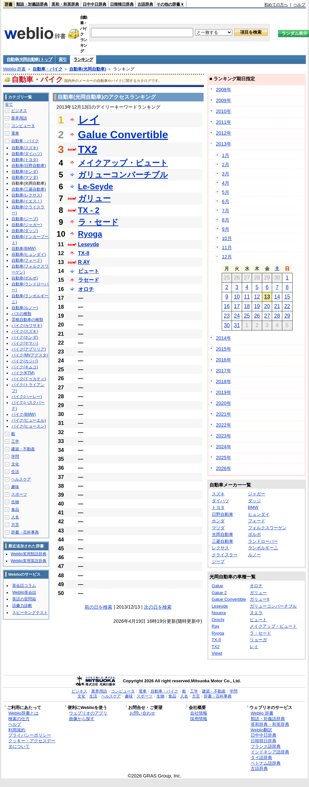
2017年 (223, 370)
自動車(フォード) (27, 260)
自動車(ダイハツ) (27, 153)
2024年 (223, 446)
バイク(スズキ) (25, 331)
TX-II (84, 253)
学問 (15, 456)
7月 (225, 210)
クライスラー (225, 554)
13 (267, 297)
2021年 (223, 414)
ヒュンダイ (258, 514)
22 (287, 306)
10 (237, 297)
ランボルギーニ (263, 547)
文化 (15, 464)
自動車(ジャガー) (27, 225)
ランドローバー (263, 541)
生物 (15, 502)
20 (267, 306)
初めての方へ (276, 4)
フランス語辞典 (266, 746)
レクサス (220, 547)
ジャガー (256, 493)
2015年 (223, 349)
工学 (15, 441)
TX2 (88, 149)
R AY (84, 262)
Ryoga (90, 233)
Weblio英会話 (24, 592)
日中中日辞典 (94, 4)
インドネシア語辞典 (270, 751)
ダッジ (254, 500)
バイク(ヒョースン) (29, 426)
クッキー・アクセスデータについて (31, 743)
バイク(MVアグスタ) (30, 355)
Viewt (217, 653)
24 (237, 316)
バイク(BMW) (24, 414)
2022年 (223, 425)
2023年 (223, 435)
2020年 (223, 403)
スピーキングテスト (30, 612)
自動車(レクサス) (27, 195)
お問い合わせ (142, 713)
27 (267, 316)
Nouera (219, 612)
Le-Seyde (95, 186)
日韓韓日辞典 (122, 4)
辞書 (9, 4)
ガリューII (259, 599)
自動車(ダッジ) (25, 230)
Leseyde (88, 244)
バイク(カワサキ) (27, 325)
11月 (227, 247)
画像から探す (82, 718)
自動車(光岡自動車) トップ (29, 59)
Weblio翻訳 (261, 729)
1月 (225, 155)
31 (237, 325)
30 (227, 325)
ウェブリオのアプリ (88, 713)
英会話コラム (24, 585)
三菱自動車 (222, 541)
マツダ (218, 527)
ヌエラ (256, 612)
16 (227, 306)
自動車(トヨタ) (25, 159)
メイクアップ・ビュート (123, 162)
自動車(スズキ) (25, 147)
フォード (256, 520)
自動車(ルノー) (25, 307)
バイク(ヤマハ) (25, 343)
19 (257, 306)
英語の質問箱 (24, 599)
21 (277, 306)
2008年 (223, 89)
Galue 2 (219, 592)
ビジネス (19, 110)
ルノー (254, 554)
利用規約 (16, 729)
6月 (225, 201)
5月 (225, 192)
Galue (217, 585)
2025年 (223, 457)
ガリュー (94, 198)
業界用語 (19, 118)
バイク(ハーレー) (27, 396)
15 (287, 297)
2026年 (223, 468)
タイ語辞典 (261, 757)
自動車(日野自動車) (29, 165)
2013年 (223, 143)
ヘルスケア (21, 479)
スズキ (218, 493)
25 (247, 316)
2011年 (223, 122)
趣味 (15, 487)
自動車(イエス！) (27, 201)
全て (9, 104)
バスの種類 (21, 313)
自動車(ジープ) (25, 219)
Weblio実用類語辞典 (28, 554)
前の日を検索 (98, 607)
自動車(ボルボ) (25, 278)
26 (257, 316)
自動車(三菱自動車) (29, 189)
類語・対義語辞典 (32, 4)
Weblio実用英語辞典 (28, 561)
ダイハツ (220, 500)
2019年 (223, 392)
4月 (225, 183)
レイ (89, 120)
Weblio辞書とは (23, 713)
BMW (253, 507)
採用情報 (198, 718)
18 (247, 306)
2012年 (223, 133)
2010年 (223, 111)
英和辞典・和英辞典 (270, 724)
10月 (227, 238)
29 (287, 316)
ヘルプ (299, 4)
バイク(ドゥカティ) (29, 379)
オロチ (86, 289)
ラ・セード (98, 222)
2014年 (223, 338)
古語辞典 (145, 4)
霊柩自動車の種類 (27, 319)
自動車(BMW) (24, 248)
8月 (225, 220)
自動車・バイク (48, 68)
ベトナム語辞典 (266, 763)
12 (257, 297)
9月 (225, 229)
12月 (227, 256)
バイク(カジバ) (25, 361)
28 (277, 316)
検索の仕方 (19, 718)
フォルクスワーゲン (267, 527)
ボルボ (254, 534)
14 (277, 297)
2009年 (223, 100)
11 (247, 297)
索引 (62, 59)
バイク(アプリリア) (29, 349)
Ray (215, 626)
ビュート (88, 271)
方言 (15, 524)
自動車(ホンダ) (25, 171)
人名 (15, 517)
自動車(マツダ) (25, 177)
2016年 (223, 359)
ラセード (88, 280)
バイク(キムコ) (25, 367)
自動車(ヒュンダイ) (29, 254)
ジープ (218, 561)
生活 (15, 471)
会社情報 (198, 713)
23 (227, 316)
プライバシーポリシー (29, 735)
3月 (225, 173)
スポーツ (19, 494)
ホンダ (218, 520)
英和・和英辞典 (65, 4)
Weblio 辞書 (14, 68)
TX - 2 (88, 210)
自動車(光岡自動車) (87, 68)
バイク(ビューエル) (29, 420)
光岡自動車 (222, 534)
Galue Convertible (123, 135)
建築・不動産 (23, 449)
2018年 (223, 381)
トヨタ (218, 507)
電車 (15, 133)
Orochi (218, 619)
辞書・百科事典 (25, 532)
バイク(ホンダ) (25, 337)
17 (237, 306)
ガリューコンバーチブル (123, 174)
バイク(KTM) (23, 373)
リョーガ (258, 639)
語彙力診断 (22, 605)
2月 (225, 164)
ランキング (83, 59)
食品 (15, 509)
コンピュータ (23, 125)
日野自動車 (222, 514)
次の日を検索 (158, 607)
